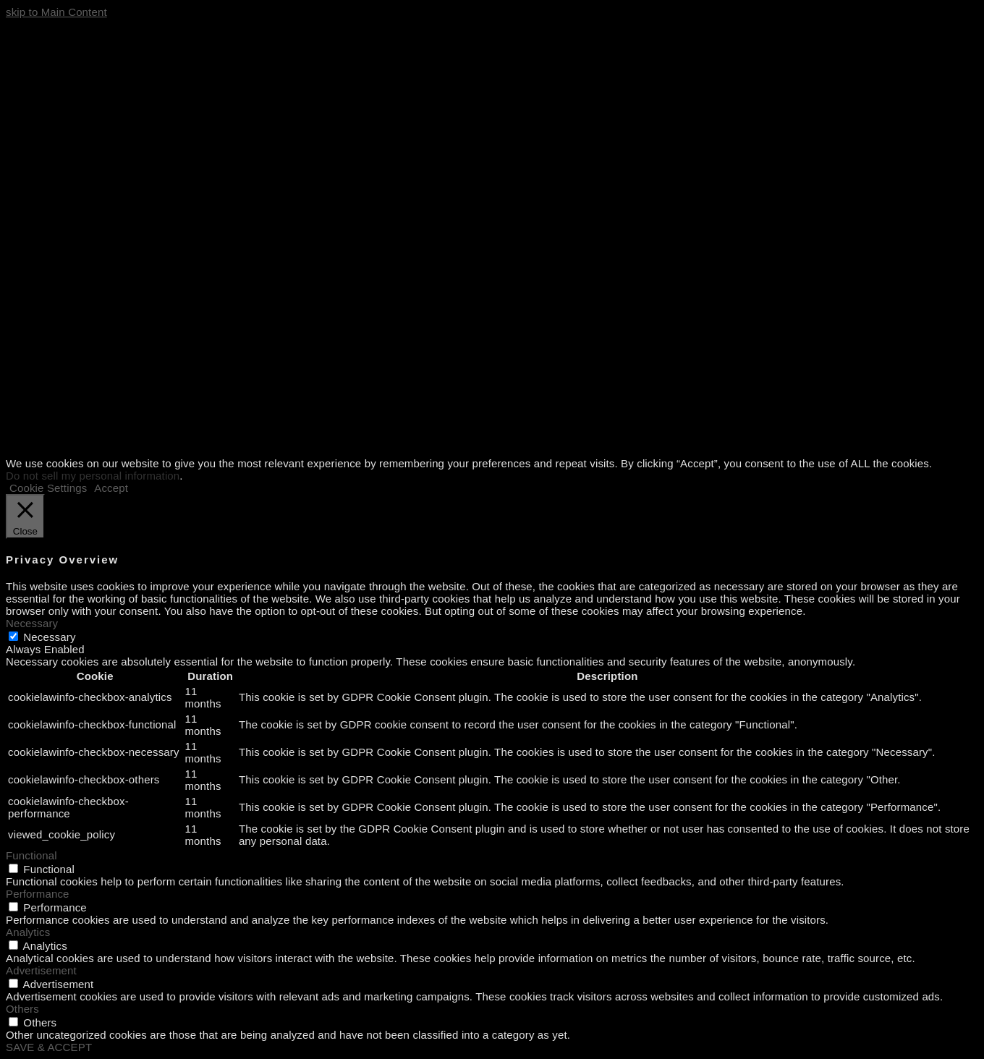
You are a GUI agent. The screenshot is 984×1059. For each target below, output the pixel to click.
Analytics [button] (28, 932)
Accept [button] (111, 488)
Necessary (49, 637)
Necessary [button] (32, 623)
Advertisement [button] (41, 970)
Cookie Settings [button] (48, 488)
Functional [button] (31, 855)
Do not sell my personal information (92, 475)
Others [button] (22, 1009)
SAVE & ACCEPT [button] (49, 1047)
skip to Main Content (56, 12)
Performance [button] (37, 894)
